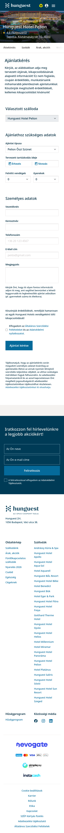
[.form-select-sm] (32, 118)
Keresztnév (11, 221)
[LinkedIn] (51, 720)
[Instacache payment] (32, 775)
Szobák (26, 47)
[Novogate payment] (32, 745)
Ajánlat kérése (19, 345)
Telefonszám (12, 234)
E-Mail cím (11, 249)
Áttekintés (9, 47)
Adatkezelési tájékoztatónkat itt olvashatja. (28, 387)
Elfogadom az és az (28, 329)
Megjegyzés (12, 264)
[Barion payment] (32, 755)
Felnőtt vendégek (15, 173)
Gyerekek (39, 173)
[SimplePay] (32, 765)
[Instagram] (43, 720)
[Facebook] (36, 720)
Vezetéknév (12, 206)
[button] (53, 6)
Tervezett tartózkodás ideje (21, 157)
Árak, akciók (43, 47)
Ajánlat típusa (13, 143)
